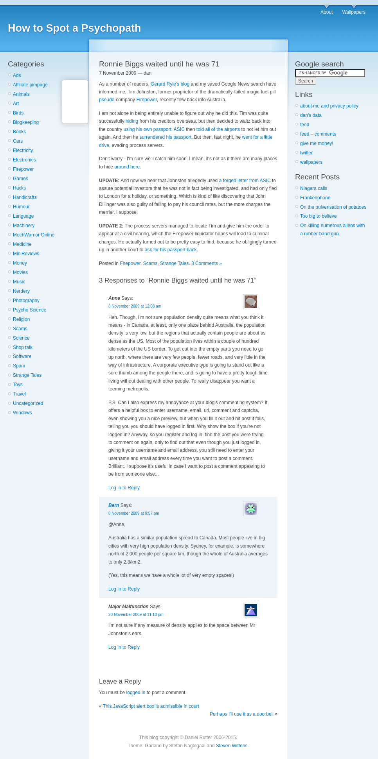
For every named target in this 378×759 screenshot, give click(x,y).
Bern (113, 505)
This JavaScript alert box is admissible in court (151, 706)
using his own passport (147, 129)
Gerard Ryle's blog (170, 84)
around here (127, 167)
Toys (18, 384)
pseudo (106, 99)
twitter (306, 153)
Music (19, 282)
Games (20, 178)
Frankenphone (315, 197)
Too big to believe (318, 216)
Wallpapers (353, 12)
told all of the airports (218, 129)
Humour (21, 206)
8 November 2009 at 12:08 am (134, 306)
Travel (19, 394)
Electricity (23, 150)
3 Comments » (206, 263)
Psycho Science (29, 310)
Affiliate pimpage (30, 85)
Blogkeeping (26, 122)
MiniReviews (26, 253)
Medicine (22, 244)
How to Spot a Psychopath (74, 28)
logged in (136, 692)
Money (20, 263)
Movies (20, 272)
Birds (18, 113)
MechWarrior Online (33, 235)
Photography (26, 300)
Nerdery (21, 291)
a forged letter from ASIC (245, 180)
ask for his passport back (171, 249)
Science (21, 338)
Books (19, 131)
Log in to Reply (124, 487)
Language (23, 216)
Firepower (23, 169)
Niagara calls (313, 188)
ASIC (179, 129)
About (326, 12)
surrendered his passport (165, 137)
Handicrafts (25, 197)
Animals (21, 94)
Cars (18, 141)
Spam (19, 366)
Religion (21, 319)
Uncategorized (28, 403)
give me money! (316, 143)
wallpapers (311, 162)
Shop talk (22, 347)
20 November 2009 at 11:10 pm (136, 614)
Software (22, 356)
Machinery (23, 225)
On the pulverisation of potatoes (333, 207)
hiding (132, 121)
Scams (20, 328)
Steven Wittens (232, 745)
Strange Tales (27, 375)
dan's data (311, 115)
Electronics (24, 160)
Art (16, 103)
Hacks (19, 188)
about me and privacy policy (329, 106)
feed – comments (318, 134)
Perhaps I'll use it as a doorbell (242, 714)
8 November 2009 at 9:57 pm (133, 513)
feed (304, 124)
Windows (22, 412)
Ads (17, 75)
